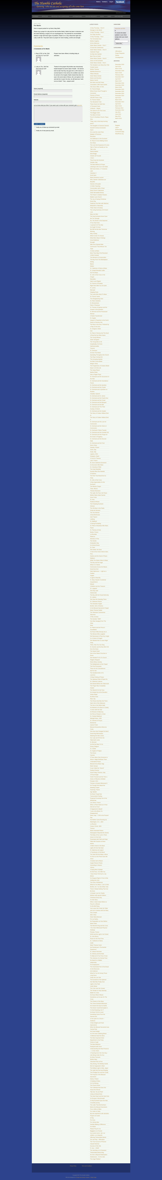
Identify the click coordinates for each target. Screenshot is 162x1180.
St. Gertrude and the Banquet (98, 402)
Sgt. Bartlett (93, 792)
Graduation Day (94, 543)
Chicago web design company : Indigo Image (86, 1177)
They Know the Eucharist (97, 160)
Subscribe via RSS (120, 28)
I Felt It (92, 158)
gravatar (79, 105)
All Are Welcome (94, 43)
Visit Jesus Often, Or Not (97, 87)
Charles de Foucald (95, 156)
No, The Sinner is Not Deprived (98, 220)
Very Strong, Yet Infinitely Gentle (99, 1063)
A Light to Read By (95, 577)
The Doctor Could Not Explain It (99, 1008)
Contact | (104, 1)
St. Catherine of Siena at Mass (98, 268)
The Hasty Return (95, 370)
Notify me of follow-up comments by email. (48, 127)
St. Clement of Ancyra (96, 720)
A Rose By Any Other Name (97, 335)
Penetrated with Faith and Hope (99, 839)
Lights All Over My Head (97, 848)
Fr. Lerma (92, 288)
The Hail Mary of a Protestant (98, 1150)
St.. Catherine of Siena (96, 941)
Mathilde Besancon (95, 71)
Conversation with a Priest (97, 188)
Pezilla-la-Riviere (94, 501)
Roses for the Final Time (97, 938)
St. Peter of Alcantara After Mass (99, 525)
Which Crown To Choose (97, 235)
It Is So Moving (94, 1083)
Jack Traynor (93, 517)
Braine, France (94, 532)
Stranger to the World (96, 30)
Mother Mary (93, 1059)
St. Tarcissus (93, 350)
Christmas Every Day (96, 897)
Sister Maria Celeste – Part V (98, 45)
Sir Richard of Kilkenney (96, 712)
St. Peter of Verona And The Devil (99, 333)
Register (117, 125)
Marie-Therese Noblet (96, 610)
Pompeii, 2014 (94, 781)
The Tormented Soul (95, 39)
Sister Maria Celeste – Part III (98, 58)
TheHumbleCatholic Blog (97, 1152)
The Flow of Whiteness (96, 882)
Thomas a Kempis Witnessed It (98, 783)
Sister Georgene (94, 339)
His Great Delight (95, 1031)
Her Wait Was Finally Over (97, 982)
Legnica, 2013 (94, 454)
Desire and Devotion (95, 78)
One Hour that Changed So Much (99, 731)
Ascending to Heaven (96, 865)
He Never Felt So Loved (96, 1012)
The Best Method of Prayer (97, 164)
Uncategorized (119, 57)
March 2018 (118, 73)
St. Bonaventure (94, 303)
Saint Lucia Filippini (95, 281)
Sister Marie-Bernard (96, 917)
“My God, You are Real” (96, 1092)
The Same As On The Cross (98, 110)
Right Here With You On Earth (98, 285)
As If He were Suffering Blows (98, 1033)
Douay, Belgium (94, 746)
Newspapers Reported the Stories (99, 832)
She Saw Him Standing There (98, 599)
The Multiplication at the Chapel (99, 664)
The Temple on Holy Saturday (98, 990)
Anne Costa (93, 497)
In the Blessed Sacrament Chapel (99, 608)
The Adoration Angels (96, 603)
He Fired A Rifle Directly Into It (98, 632)
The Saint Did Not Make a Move (99, 854)
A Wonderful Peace (95, 761)
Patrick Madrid (94, 151)
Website (36, 99)
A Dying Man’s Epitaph (96, 869)
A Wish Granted (94, 255)
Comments (119, 131)
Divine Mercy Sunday (96, 662)
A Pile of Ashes (94, 617)
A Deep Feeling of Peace (97, 677)
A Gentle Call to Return (96, 861)
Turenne (92, 348)
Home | (98, 1)
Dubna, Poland (94, 1079)
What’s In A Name (95, 564)
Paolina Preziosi (94, 770)
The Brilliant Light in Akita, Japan (99, 1068)
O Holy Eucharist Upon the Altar (99, 1100)
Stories (35, 16)
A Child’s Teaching (95, 186)
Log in (111, 1)
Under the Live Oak (95, 977)
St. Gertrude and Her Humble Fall (99, 432)
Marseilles (93, 279)
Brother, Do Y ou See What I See (99, 887)
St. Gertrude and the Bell (97, 404)
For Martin (93, 1126)
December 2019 (119, 64)
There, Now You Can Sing (97, 645)
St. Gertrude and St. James (97, 396)
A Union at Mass (94, 251)
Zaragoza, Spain (94, 456)
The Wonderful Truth (95, 102)
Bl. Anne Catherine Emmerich (98, 462)
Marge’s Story (94, 363)
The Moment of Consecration (98, 257)
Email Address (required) (41, 94)
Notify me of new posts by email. (45, 130)
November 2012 (119, 110)
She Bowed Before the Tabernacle (99, 683)
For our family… (94, 919)
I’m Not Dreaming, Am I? (97, 1010)
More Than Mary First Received (99, 253)
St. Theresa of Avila (95, 530)
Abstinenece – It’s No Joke (97, 1157)
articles (45, 16)
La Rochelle (93, 534)
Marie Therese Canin (96, 945)
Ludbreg (92, 519)
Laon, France (94, 460)
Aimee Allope (93, 694)
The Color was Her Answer (97, 988)
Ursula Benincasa (95, 515)
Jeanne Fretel (94, 725)
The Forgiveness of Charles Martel (99, 366)
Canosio (92, 755)
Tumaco (92, 828)
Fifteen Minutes (94, 73)
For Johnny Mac (94, 1122)
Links (109, 16)
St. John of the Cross (96, 480)
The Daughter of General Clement (99, 125)
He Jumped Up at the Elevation (98, 692)
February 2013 (119, 108)
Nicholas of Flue (94, 538)
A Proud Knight (94, 774)
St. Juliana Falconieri (96, 951)
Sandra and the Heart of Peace (98, 556)
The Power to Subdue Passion (98, 195)
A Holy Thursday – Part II (97, 32)
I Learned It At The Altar (96, 225)
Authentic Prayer (94, 52)
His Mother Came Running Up (98, 819)
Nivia (91, 625)
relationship (93, 962)
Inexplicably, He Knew (96, 344)
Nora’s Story (93, 445)
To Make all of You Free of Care (99, 956)
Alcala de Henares (95, 510)
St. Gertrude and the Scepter (98, 411)
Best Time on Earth (95, 56)
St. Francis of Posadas (96, 283)
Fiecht (92, 528)
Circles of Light (94, 1042)
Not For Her (93, 670)
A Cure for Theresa (95, 458)
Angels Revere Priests (96, 863)
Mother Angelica (94, 41)
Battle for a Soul (94, 992)
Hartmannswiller (94, 346)
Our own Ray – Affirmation (97, 1139)
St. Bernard (93, 742)
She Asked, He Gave (96, 549)
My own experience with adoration (99, 1113)
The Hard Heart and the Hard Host (99, 1096)
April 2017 (118, 79)
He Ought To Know (95, 227)
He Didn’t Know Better (96, 361)
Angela (92, 575)
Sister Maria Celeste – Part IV (98, 49)
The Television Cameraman (97, 612)
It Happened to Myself (96, 809)
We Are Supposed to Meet (97, 1066)
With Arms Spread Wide (96, 244)
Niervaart (92, 290)
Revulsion (93, 136)
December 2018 (119, 70)
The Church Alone (95, 1085)
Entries (118, 129)
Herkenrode (93, 593)
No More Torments (95, 1057)
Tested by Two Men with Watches (99, 203)
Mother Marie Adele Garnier (97, 495)
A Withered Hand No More (97, 1036)
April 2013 (118, 104)
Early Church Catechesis (97, 190)
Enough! (92, 242)
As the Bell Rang (94, 906)
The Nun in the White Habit (97, 705)
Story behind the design (121, 12)
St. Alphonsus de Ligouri (97, 850)
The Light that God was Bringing (99, 1070)
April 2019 (118, 66)
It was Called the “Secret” (97, 768)
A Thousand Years (95, 106)
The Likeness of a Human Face (98, 958)
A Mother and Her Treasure (97, 586)
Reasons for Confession (60, 16)
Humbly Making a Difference (98, 1124)
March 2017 (118, 81)
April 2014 (118, 97)
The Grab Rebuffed (95, 469)
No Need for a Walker (96, 960)
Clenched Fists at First (96, 1061)
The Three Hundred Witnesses (98, 1003)
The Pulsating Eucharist (96, 504)
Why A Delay (93, 233)
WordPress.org (119, 133)
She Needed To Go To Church (98, 657)
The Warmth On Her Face (97, 690)
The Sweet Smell (95, 651)
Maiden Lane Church (96, 197)
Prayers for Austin (95, 1115)
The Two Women (94, 512)
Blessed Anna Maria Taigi (97, 764)
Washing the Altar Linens (97, 735)
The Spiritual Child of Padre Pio (98, 679)
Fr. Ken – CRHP (94, 1148)
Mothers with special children (98, 895)
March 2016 (118, 87)
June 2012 (118, 114)
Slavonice (93, 614)
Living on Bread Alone (96, 1094)
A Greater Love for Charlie (97, 893)
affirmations (77, 16)
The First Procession (96, 666)
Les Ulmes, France (95, 802)
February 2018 (119, 75)
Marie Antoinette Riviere (96, 830)
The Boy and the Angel (96, 562)
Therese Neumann (95, 491)
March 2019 (118, 68)
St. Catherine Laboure (96, 681)
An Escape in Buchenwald (97, 1098)
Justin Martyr (93, 986)
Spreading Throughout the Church (99, 355)
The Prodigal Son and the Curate (99, 1072)
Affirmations (118, 51)
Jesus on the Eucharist (96, 60)
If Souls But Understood (96, 47)
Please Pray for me (95, 1129)
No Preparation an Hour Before (98, 921)
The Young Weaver (95, 337)
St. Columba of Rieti (95, 467)
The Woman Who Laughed (97, 634)
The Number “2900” (95, 619)
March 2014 (118, 99)
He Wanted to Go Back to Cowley (99, 707)
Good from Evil (94, 569)
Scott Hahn (93, 175)
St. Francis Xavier (95, 296)
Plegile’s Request (95, 660)
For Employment (94, 964)
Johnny (92, 867)
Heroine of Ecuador (95, 184)
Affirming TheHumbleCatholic (98, 1137)
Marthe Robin (94, 372)
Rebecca (92, 536)
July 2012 (118, 112)
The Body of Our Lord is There (98, 835)
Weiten (92, 266)
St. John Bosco (94, 936)
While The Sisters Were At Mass (99, 560)
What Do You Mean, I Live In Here (99, 884)
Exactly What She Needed (97, 471)
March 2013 (118, 106)
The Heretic (93, 541)
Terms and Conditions (87, 1166)
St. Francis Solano (95, 99)
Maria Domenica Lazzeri (97, 177)
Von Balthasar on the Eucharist (98, 138)
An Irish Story (94, 899)
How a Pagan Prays (95, 374)
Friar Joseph (93, 912)
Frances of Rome (95, 95)
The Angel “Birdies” (95, 1159)
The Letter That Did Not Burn (98, 1105)
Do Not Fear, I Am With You (97, 871)
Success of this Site (95, 1146)
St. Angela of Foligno (96, 751)
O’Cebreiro (93, 473)
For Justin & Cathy (95, 1111)
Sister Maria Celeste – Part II (98, 63)
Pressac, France (94, 932)
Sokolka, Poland (94, 447)
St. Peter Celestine (95, 301)
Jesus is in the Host (95, 837)
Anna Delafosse (94, 240)
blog (102, 16)
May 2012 (118, 116)
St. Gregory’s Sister (95, 329)
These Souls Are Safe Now (97, 104)
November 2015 (119, 91)
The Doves (93, 753)
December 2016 (119, 83)
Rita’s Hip (92, 699)
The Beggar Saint (95, 113)
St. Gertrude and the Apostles (98, 385)
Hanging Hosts (94, 292)
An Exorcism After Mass (96, 465)
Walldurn (92, 558)
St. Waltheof (93, 521)
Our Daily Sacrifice (95, 34)
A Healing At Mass (95, 1081)
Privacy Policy (73, 1166)
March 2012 (118, 118)
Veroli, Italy (93, 449)
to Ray (92, 1118)
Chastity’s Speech (95, 394)
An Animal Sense (95, 545)
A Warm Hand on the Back (97, 845)
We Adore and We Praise (97, 82)
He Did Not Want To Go (96, 744)
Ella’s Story (93, 915)
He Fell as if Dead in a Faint (97, 714)
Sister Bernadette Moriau (97, 192)
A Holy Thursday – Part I (97, 36)
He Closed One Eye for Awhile (98, 1005)
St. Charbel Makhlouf (96, 716)
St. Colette (93, 748)
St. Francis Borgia (95, 89)
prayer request (91, 16)
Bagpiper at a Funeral (96, 1131)
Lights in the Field (95, 984)
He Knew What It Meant (96, 995)
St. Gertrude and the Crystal (98, 387)
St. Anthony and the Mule (97, 953)
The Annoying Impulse (96, 359)
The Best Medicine (95, 1044)
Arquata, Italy (94, 162)
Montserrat (93, 722)
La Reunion (93, 824)
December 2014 (119, 93)
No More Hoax (94, 696)
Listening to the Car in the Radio (99, 166)
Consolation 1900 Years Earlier (98, 84)
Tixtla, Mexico (94, 488)
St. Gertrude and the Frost (97, 443)
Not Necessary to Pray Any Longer (99, 636)
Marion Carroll (94, 80)
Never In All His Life (95, 368)
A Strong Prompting (95, 523)
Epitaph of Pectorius (95, 134)
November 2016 (119, 85)
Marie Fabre (93, 923)
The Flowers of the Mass (97, 1001)
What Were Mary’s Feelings (97, 238)
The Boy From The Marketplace (99, 259)
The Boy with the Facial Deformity (99, 595)
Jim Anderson (94, 971)
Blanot (92, 264)
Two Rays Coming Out (96, 357)
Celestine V (93, 173)
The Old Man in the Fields (97, 508)
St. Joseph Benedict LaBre (97, 270)
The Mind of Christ (95, 115)
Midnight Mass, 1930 (96, 718)
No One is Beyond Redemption (98, 1154)
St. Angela (93, 318)
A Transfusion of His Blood (97, 852)
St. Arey (92, 499)
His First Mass (94, 272)
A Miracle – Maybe (95, 108)
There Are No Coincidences (97, 668)
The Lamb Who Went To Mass (98, 294)
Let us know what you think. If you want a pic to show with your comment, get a (58, 105)
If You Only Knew (95, 223)
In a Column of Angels (96, 638)
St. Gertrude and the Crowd (97, 400)
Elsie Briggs (93, 153)
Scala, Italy (93, 452)
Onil (91, 331)
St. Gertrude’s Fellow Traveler (98, 430)
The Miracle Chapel (95, 486)
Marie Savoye (94, 766)
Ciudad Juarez (94, 67)
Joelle (91, 943)
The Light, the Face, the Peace (98, 493)
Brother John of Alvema (96, 606)
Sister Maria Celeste (95, 76)
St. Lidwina (93, 597)
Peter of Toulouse (95, 305)
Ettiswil (92, 584)
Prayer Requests (119, 53)
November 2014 (119, 95)
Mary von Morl (94, 214)
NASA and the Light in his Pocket (99, 934)
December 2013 (119, 102)
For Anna (92, 1120)
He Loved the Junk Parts (97, 132)
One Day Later (94, 590)
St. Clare (92, 547)
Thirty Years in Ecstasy (96, 208)
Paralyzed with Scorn (96, 1046)
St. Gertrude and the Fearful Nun (99, 398)
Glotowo (92, 506)
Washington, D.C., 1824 (96, 822)
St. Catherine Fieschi (96, 601)
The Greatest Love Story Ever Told (99, 65)
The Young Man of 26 (96, 342)
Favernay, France (95, 789)
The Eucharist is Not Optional (98, 979)
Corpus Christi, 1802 (95, 826)
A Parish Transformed (96, 316)
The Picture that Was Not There (99, 701)
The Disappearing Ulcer (96, 298)
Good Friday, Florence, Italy (97, 772)
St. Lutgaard (93, 588)
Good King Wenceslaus (96, 733)
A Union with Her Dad (96, 709)
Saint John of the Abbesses (97, 703)
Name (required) (38, 88)
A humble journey (95, 1102)
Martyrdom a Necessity (96, 205)
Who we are (119, 16)
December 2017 (119, 77)
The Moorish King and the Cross (99, 925)
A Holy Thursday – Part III (97, 28)
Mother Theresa (94, 69)
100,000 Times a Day (96, 97)
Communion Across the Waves (98, 567)
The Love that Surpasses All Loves (99, 145)
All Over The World (95, 352)
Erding (92, 262)
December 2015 (119, 89)
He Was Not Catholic (96, 54)
